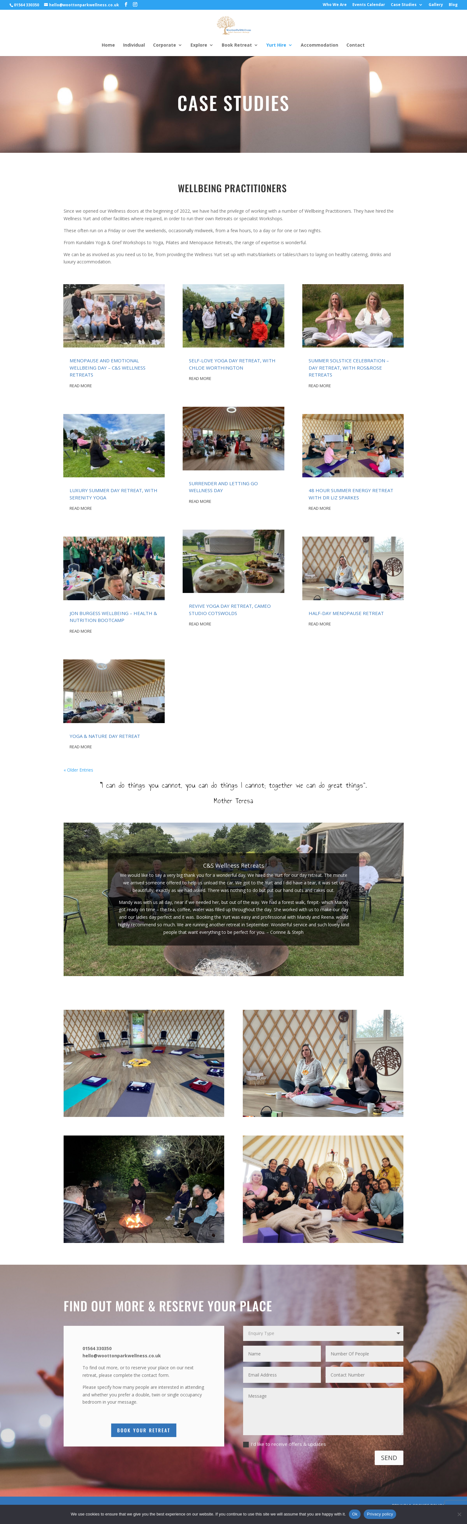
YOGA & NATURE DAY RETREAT (105, 736)
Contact (355, 45)
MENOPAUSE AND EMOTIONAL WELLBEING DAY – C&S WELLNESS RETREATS (107, 367)
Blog (453, 5)
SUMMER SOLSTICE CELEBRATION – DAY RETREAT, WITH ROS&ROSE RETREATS (349, 367)
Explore (199, 45)
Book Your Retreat (143, 1430)
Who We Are (335, 5)
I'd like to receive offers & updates (284, 1444)
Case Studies (404, 5)
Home (108, 45)
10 (258, 963)
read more (81, 385)
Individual (134, 45)
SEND (389, 1457)
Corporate (164, 45)
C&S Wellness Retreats (233, 870)
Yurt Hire (276, 45)
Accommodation (319, 45)
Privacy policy (380, 1514)
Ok (354, 1514)
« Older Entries (78, 770)
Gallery (436, 5)
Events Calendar (368, 5)
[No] (459, 1514)
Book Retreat (237, 45)
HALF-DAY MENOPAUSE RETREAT (346, 613)
